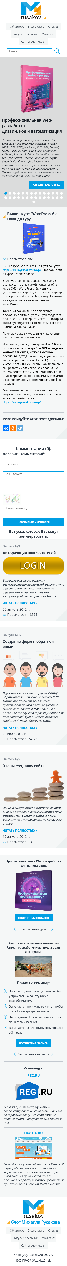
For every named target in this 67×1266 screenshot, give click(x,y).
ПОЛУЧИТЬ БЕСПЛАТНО (33, 918)
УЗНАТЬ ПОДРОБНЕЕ (46, 185)
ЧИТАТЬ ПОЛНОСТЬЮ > (20, 603)
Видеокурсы (36, 27)
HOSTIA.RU (33, 1132)
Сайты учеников (32, 42)
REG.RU (33, 1075)
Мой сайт (48, 34)
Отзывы (53, 27)
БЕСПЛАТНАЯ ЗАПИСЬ (33, 1043)
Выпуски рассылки (25, 34)
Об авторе (17, 27)
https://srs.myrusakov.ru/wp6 (22, 270)
